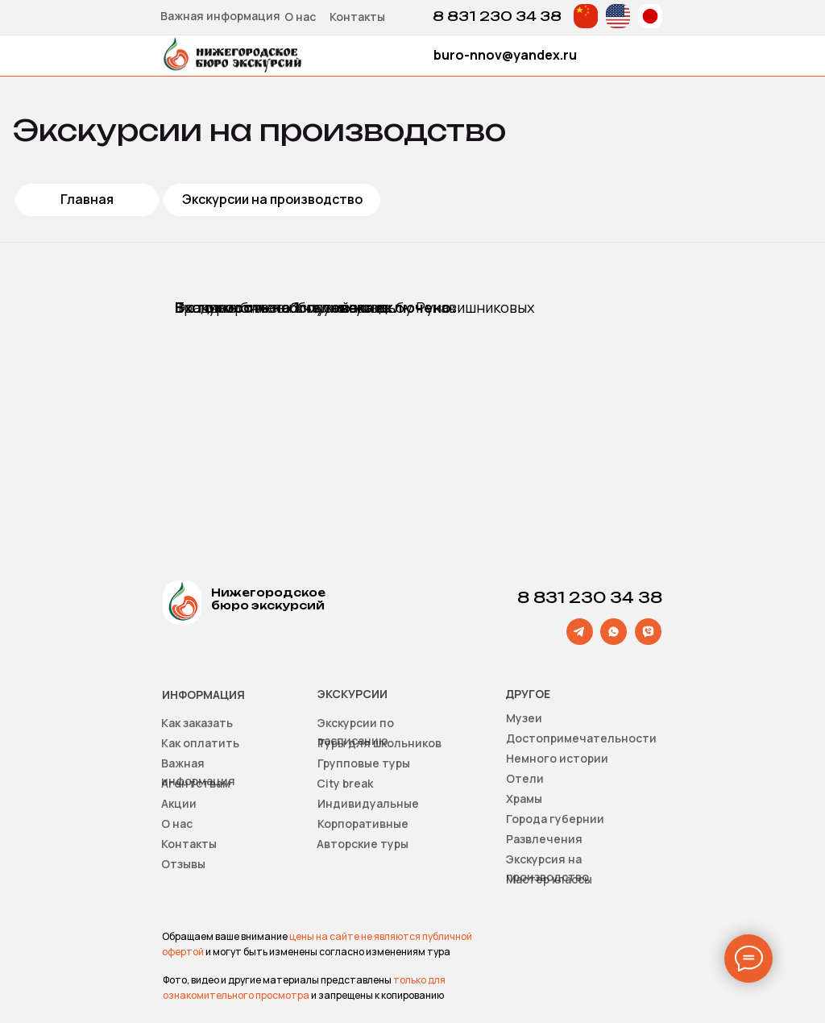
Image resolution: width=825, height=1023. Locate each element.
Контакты (357, 16)
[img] (586, 16)
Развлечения (544, 838)
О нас (300, 16)
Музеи (524, 718)
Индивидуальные (368, 803)
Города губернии (555, 818)
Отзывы (183, 863)
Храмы (524, 798)
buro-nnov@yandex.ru (505, 55)
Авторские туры (362, 843)
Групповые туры (363, 763)
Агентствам (195, 783)
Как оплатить (200, 743)
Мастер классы (549, 879)
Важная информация (220, 15)
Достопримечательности (581, 738)
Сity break (345, 783)
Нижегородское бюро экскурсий (268, 599)
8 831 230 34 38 (497, 16)
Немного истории (557, 758)
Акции (179, 803)
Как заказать (197, 722)
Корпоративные (362, 823)
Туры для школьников (379, 743)
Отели (525, 778)
